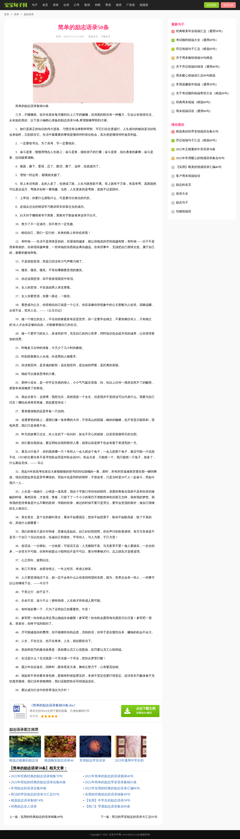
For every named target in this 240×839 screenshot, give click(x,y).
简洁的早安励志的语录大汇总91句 (35, 794)
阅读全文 (93, 36)
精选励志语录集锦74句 (27, 800)
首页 (6, 14)
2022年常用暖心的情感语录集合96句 (200, 158)
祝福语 (144, 4)
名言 (45, 4)
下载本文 (105, 36)
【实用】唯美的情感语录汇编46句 (198, 167)
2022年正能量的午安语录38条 (195, 149)
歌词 (87, 4)
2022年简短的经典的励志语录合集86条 (38, 782)
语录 (56, 4)
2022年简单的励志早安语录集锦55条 (111, 782)
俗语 (119, 4)
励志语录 (29, 14)
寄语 (108, 4)
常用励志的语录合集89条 (28, 788)
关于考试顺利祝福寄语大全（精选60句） (203, 93)
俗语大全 (182, 193)
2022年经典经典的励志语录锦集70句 (37, 776)
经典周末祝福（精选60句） (194, 102)
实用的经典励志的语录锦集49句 (107, 794)
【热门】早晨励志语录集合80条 (107, 806)
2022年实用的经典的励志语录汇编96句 (112, 788)
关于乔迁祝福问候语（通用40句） (198, 66)
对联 (98, 4)
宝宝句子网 (115, 834)
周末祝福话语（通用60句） (194, 111)
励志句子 (182, 202)
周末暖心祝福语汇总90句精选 (195, 75)
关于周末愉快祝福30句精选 (194, 57)
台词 (66, 4)
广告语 (130, 4)
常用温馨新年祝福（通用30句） (197, 84)
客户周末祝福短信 (188, 175)
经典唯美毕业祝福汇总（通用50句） (200, 31)
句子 (35, 4)
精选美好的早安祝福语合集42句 (197, 131)
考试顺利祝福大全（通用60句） (197, 40)
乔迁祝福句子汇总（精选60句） (197, 48)
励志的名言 (183, 184)
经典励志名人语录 (24, 806)
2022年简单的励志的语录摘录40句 (109, 776)
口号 (77, 4)
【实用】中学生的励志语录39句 (107, 800)
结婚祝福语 (183, 211)
